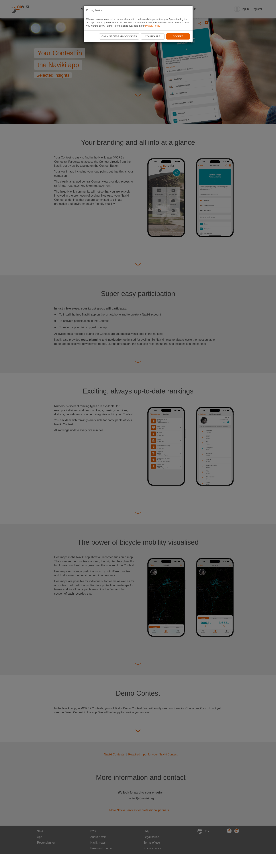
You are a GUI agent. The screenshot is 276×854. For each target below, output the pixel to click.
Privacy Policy (152, 25)
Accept (178, 36)
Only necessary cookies (119, 36)
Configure (152, 36)
